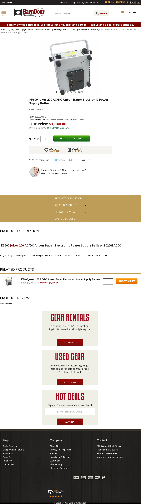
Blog (56, 478)
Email (75, 160)
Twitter (49, 478)
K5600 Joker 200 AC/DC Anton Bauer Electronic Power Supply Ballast (60, 279)
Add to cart (74, 138)
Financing (7, 460)
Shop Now (70, 382)
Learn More (70, 342)
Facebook (42, 478)
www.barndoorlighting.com (76, 329)
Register (84, 2)
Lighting (11, 29)
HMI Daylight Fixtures (25, 29)
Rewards (94, 2)
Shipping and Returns (13, 449)
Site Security (56, 464)
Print (88, 160)
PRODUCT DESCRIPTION (68, 198)
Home (3, 29)
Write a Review (35, 109)
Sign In (75, 2)
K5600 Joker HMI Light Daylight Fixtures (53, 29)
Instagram (64, 478)
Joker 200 (17, 245)
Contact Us (8, 464)
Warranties (55, 460)
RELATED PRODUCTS (66, 205)
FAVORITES (55, 150)
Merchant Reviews (59, 468)
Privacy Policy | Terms (60, 449)
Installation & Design (60, 457)
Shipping (77, 150)
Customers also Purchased (65, 219)
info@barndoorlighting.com (110, 457)
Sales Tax (7, 457)
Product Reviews (65, 212)
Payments (8, 453)
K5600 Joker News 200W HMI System (88, 29)
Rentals (53, 453)
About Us (54, 446)
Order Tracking (10, 446)
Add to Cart (127, 281)
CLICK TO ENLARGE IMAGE (72, 92)
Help (62, 2)
